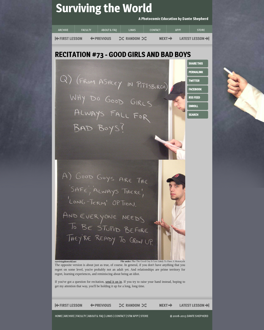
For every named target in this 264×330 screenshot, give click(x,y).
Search (197, 114)
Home (58, 316)
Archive (69, 316)
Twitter (197, 80)
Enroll (197, 105)
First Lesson (68, 38)
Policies (99, 38)
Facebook (197, 89)
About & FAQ (95, 316)
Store (144, 316)
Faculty (81, 316)
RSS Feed (197, 97)
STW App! (133, 316)
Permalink (197, 72)
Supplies (135, 38)
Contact (167, 38)
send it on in (113, 281)
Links (109, 316)
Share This (197, 63)
